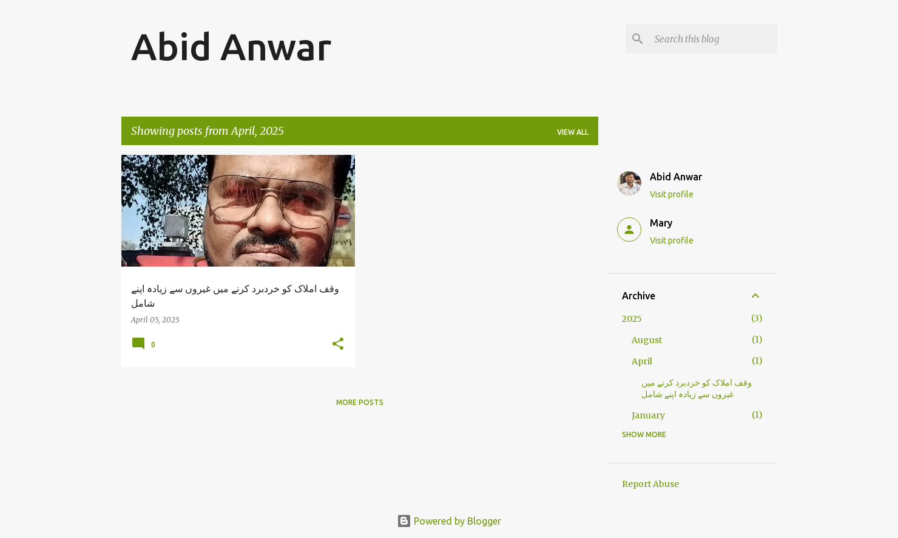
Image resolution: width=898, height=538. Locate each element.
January (648, 415)
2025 (632, 318)
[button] (338, 344)
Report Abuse (650, 483)
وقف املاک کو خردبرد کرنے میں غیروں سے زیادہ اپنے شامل (696, 388)
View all (573, 132)
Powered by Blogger (449, 521)
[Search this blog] (713, 38)
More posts (359, 402)
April (642, 361)
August (647, 340)
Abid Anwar (231, 46)
